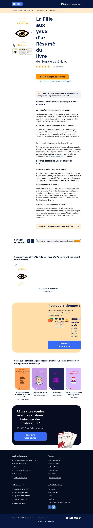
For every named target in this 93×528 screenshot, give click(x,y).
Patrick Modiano (54, 460)
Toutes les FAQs (19, 503)
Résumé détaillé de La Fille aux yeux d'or (54, 162)
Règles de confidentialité (22, 496)
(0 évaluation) (58, 67)
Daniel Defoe (53, 470)
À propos (52, 489)
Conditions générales (21, 492)
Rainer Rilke (53, 473)
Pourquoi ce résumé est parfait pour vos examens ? (56, 103)
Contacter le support (20, 499)
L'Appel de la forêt (20, 464)
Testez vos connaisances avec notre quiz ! (55, 81)
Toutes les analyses (20, 478)
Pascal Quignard (54, 464)
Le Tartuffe (17, 473)
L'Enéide (16, 467)
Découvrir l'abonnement (64, 345)
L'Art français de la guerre (22, 470)
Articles (51, 499)
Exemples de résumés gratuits (59, 502)
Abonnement (53, 492)
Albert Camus (53, 467)
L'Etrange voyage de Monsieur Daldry (26, 460)
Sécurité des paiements (21, 489)
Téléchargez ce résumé (52, 76)
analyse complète (55, 156)
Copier (77, 241)
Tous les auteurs (55, 478)
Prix (50, 496)
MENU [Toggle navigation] (17, 4)
